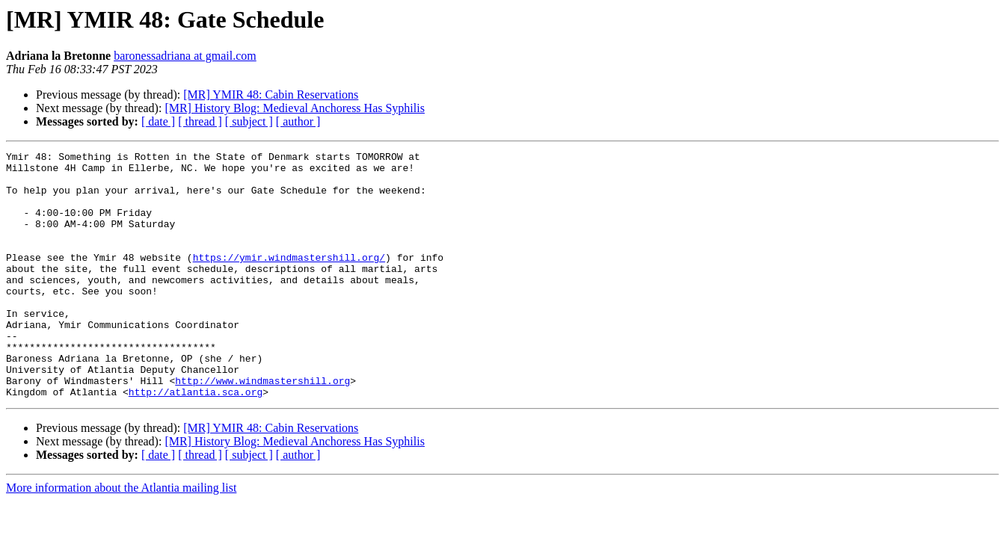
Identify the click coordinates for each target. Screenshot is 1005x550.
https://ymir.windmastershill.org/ (289, 279)
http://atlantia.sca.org (195, 441)
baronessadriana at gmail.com (185, 55)
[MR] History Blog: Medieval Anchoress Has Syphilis (295, 108)
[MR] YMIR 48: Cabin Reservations (270, 94)
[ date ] (158, 121)
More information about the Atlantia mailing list (121, 537)
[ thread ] (200, 121)
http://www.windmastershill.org (262, 427)
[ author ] (298, 121)
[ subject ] (249, 121)
